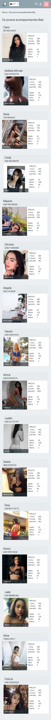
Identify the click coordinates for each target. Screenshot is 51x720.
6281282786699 (12, 161)
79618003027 (9, 117)
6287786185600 (10, 204)
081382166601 (9, 30)
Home (5, 12)
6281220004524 (12, 682)
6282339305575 (10, 378)
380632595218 (9, 465)
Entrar (41, 3)
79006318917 (9, 639)
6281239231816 (12, 335)
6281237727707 (12, 422)
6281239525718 (12, 74)
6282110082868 (12, 248)
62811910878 (9, 291)
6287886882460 (12, 595)
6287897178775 (12, 508)
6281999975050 (10, 552)
